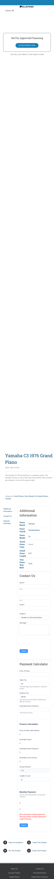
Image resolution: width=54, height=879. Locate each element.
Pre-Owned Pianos (41, 496)
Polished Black (34, 530)
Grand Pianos (19, 496)
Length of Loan (25, 776)
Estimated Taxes (26, 739)
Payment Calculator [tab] (7, 522)
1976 (30, 564)
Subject (23, 614)
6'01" (30, 553)
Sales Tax (23, 680)
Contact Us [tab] (7, 516)
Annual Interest (25, 767)
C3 (29, 537)
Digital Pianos (14, 877)
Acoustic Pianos (14, 873)
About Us (14, 869)
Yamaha (8, 499)
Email (22, 605)
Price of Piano (25, 671)
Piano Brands (29, 496)
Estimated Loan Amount (28, 758)
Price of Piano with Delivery (30, 730)
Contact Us (40, 869)
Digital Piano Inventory (39, 877)
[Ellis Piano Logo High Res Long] (26, 6)
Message (23, 623)
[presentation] (36, 641)
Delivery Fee (24, 693)
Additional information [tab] (7, 510)
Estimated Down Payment (29, 706)
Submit (23, 651)
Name (22, 582)
